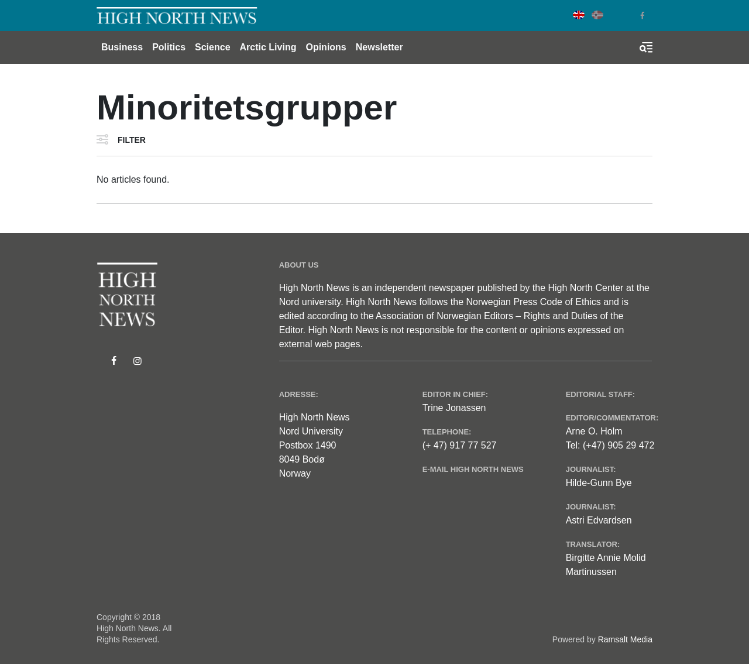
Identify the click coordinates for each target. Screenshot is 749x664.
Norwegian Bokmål (597, 15)
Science (212, 47)
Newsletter (379, 47)
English (579, 15)
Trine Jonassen (454, 408)
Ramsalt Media (625, 639)
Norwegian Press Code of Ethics (533, 302)
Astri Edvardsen (599, 520)
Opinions (325, 47)
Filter (132, 140)
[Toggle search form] (646, 47)
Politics (168, 47)
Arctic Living (268, 47)
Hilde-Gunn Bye (599, 483)
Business (122, 47)
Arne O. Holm (594, 431)
